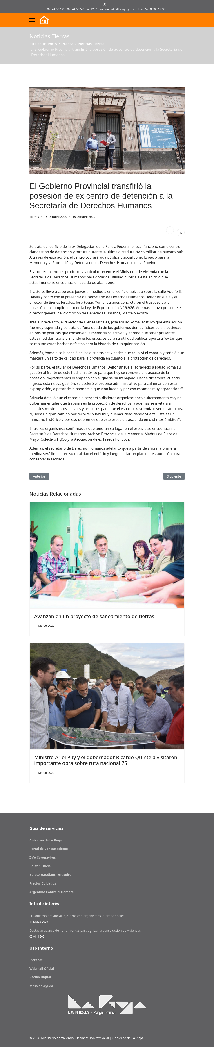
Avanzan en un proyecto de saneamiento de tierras (94, 616)
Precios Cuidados (42, 883)
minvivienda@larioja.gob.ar (117, 9)
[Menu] (32, 20)
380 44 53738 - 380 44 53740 (65, 9)
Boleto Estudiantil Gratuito (50, 874)
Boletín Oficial (40, 866)
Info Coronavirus (42, 857)
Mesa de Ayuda (41, 986)
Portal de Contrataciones (48, 849)
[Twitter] (104, 4)
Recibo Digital (40, 977)
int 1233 (91, 9)
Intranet (36, 960)
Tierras (34, 217)
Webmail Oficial (41, 968)
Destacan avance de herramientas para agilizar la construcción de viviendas (107, 933)
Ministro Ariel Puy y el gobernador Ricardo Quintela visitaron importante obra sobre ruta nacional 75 (105, 760)
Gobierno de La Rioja (45, 840)
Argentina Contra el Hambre (51, 892)
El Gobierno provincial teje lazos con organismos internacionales (107, 919)
